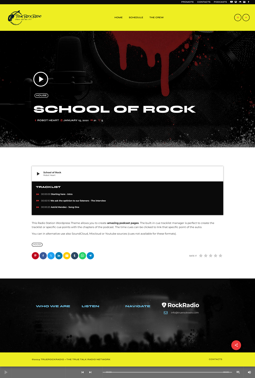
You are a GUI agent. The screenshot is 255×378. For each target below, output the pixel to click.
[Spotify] (236, 2)
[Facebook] (248, 2)
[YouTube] (231, 2)
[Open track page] (99, 372)
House (41, 95)
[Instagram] (244, 2)
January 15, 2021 (74, 120)
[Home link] (24, 17)
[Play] (246, 17)
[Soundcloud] (240, 2)
